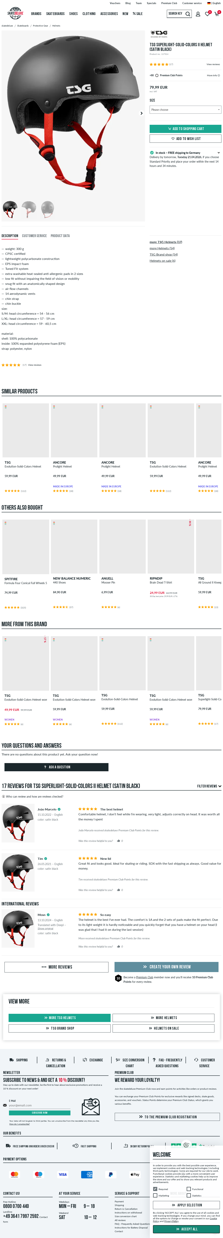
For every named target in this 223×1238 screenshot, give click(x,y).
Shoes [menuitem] (73, 14)
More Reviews (56, 967)
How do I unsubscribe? (19, 1124)
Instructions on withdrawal (128, 1212)
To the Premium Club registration (167, 1117)
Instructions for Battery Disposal (131, 1227)
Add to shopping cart (185, 129)
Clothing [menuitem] (89, 14)
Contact (119, 1231)
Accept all (186, 1229)
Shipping (18, 1060)
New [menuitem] (125, 14)
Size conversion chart (126, 1216)
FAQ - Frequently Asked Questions (132, 1223)
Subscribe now (40, 1112)
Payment (119, 1201)
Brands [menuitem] (36, 14)
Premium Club (144, 977)
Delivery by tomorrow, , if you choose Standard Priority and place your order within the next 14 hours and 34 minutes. (185, 158)
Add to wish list (185, 139)
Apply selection (186, 1205)
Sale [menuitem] (138, 14)
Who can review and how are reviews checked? (32, 796)
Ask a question (56, 767)
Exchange (93, 1060)
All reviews (120, 1220)
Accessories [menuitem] (109, 14)
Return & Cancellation (126, 1208)
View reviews (213, 64)
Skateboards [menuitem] (55, 14)
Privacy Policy (171, 1221)
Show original (45, 928)
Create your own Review (166, 967)
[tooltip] (219, 75)
